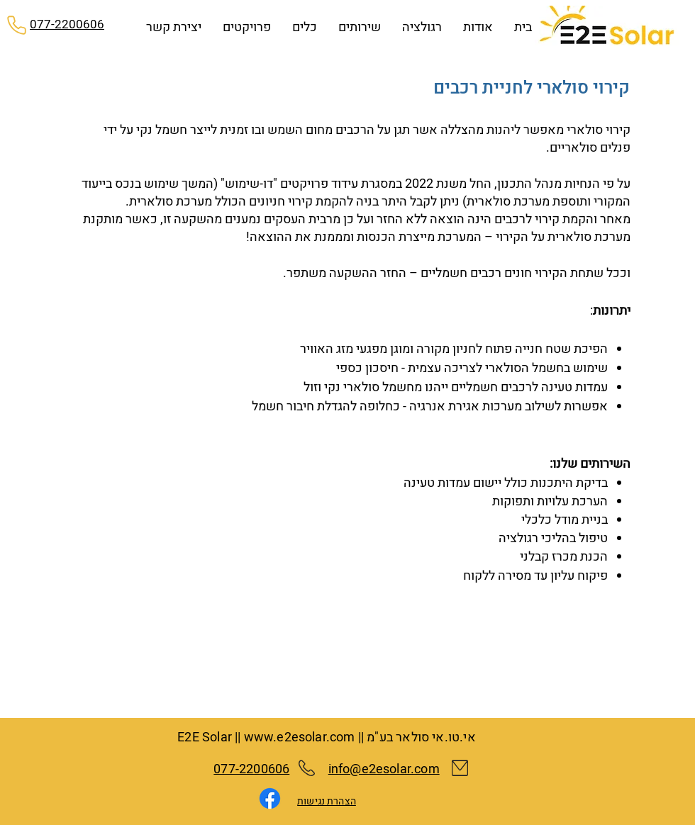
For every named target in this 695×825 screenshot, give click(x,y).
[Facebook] (270, 798)
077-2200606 (251, 769)
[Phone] (16, 24)
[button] (359, 27)
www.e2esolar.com (299, 737)
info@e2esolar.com (384, 769)
